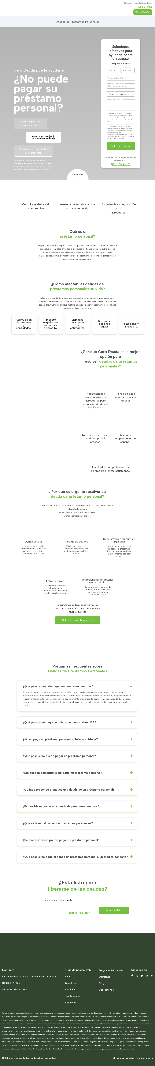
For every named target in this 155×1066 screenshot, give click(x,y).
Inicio (68, 976)
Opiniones (71, 1002)
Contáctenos (72, 995)
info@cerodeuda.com (14, 989)
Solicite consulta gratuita (77, 620)
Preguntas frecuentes (111, 970)
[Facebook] (132, 975)
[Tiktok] (152, 975)
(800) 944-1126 (145, 7)
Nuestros (70, 983)
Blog (101, 983)
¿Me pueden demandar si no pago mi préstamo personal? (62, 772)
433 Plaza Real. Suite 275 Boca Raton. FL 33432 (29, 976)
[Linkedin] (147, 975)
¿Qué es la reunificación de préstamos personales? (58, 823)
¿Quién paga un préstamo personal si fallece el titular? (60, 739)
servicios (70, 989)
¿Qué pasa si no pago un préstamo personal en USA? (59, 722)
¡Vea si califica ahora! (143, 12)
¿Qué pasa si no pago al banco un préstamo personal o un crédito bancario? (75, 857)
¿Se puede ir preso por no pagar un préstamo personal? (61, 840)
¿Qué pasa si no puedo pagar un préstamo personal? (59, 756)
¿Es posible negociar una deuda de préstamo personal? (61, 806)
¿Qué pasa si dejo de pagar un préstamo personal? (58, 686)
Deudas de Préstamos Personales (77, 21)
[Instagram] (137, 975)
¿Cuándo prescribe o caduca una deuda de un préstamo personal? (68, 789)
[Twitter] (142, 975)
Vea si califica (114, 910)
